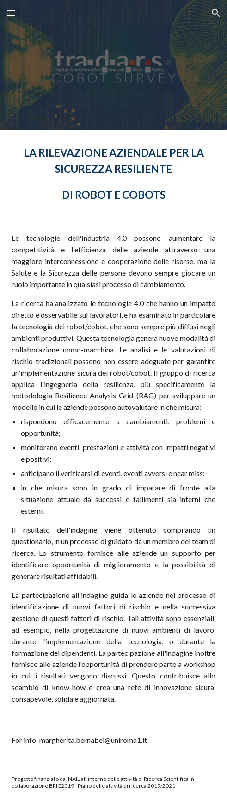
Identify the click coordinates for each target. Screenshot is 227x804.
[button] (11, 12)
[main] (113, 174)
